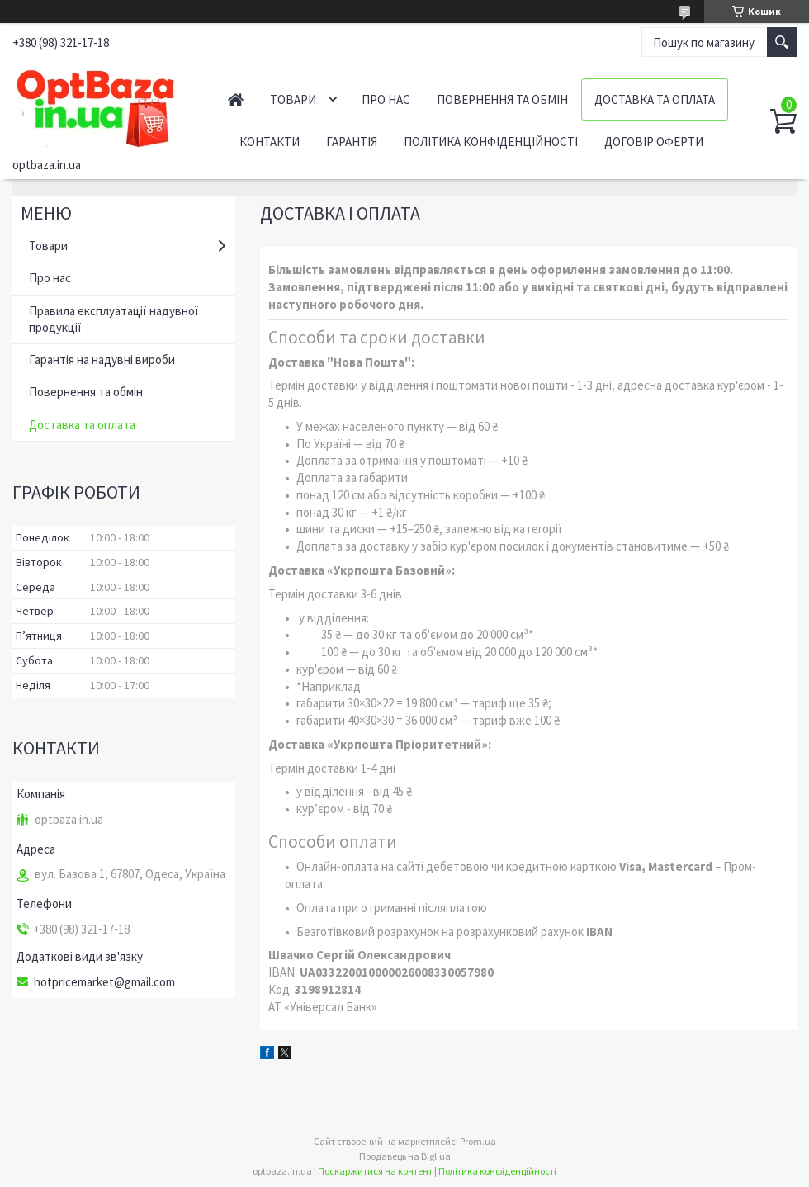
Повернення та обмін (502, 99)
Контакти (269, 141)
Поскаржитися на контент (375, 1171)
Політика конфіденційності (491, 141)
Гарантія (351, 141)
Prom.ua (478, 1141)
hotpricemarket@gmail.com (104, 982)
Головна (235, 99)
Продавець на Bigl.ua (405, 1156)
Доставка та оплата (654, 99)
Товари (293, 99)
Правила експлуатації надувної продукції (113, 319)
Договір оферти (653, 141)
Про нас (386, 99)
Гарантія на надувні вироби (102, 359)
